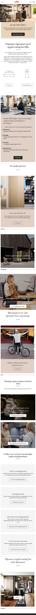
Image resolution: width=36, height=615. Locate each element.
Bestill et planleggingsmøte (18, 479)
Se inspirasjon (17, 369)
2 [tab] (9, 269)
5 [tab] (27, 269)
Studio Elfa (18, 157)
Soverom (9, 85)
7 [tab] (29, 608)
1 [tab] (3, 269)
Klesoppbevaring (27, 85)
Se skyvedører (17, 223)
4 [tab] (21, 269)
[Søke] (31, 2)
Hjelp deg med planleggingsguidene (18, 526)
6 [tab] (32, 269)
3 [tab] (15, 269)
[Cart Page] (34, 2)
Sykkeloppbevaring (17, 263)
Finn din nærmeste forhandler (18, 549)
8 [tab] (33, 608)
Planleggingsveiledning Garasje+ (18, 443)
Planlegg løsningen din (18, 502)
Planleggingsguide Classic (18, 415)
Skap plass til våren (18, 34)
